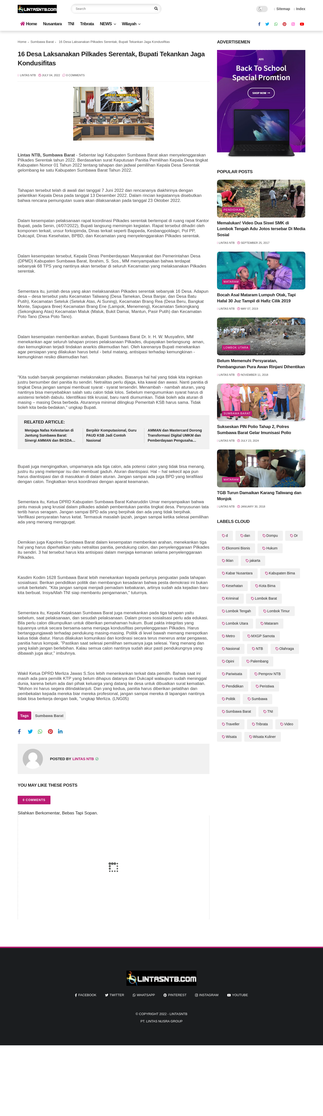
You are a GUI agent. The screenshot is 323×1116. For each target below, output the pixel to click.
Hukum (271, 548)
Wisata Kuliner (264, 737)
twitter (117, 992)
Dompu (272, 536)
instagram (208, 992)
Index (299, 9)
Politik (230, 699)
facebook (87, 992)
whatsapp (146, 992)
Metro (230, 636)
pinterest (177, 992)
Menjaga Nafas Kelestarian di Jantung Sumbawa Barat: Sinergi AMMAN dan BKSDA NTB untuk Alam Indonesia (49, 435)
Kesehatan (234, 586)
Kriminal (232, 598)
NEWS (106, 23)
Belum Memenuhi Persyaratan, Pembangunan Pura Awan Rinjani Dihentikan (261, 363)
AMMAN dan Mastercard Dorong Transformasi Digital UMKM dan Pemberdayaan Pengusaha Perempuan (175, 435)
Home (28, 23)
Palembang (259, 661)
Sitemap (282, 9)
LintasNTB (178, 1011)
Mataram (231, 281)
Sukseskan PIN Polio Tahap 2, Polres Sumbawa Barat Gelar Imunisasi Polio (254, 429)
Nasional (232, 649)
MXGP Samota (263, 636)
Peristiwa (267, 686)
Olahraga (286, 649)
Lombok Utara (236, 347)
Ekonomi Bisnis (238, 548)
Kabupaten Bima (282, 573)
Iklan (229, 561)
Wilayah (129, 23)
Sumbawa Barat (42, 42)
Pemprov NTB (269, 674)
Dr (296, 536)
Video (288, 724)
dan (247, 536)
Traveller (232, 724)
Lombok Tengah (238, 611)
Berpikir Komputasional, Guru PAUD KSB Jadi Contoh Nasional (111, 435)
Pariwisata (234, 674)
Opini (230, 661)
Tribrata (87, 23)
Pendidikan (233, 209)
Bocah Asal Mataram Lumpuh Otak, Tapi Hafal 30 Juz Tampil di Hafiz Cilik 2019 (256, 298)
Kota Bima (267, 586)
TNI (71, 23)
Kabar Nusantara (239, 573)
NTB (259, 649)
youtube (240, 992)
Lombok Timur (278, 611)
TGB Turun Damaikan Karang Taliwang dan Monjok (259, 495)
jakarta (255, 561)
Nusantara (52, 23)
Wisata (231, 737)
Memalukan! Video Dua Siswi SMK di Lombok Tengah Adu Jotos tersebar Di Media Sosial (261, 229)
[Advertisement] (151, 1078)
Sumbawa (259, 699)
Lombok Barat (266, 598)
